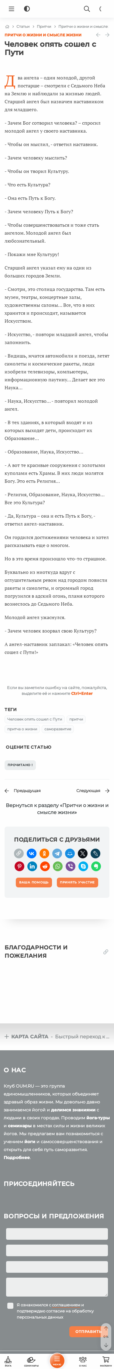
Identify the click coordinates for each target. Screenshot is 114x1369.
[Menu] (11, 8)
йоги (29, 1141)
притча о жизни (22, 729)
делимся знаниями (73, 1110)
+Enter (82, 693)
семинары (20, 1126)
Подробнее (17, 1157)
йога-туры (98, 1118)
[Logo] (57, 9)
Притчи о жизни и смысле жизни (43, 35)
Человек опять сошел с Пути (34, 719)
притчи (76, 719)
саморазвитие (57, 729)
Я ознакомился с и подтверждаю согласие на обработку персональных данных (55, 1310)
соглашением (66, 1304)
